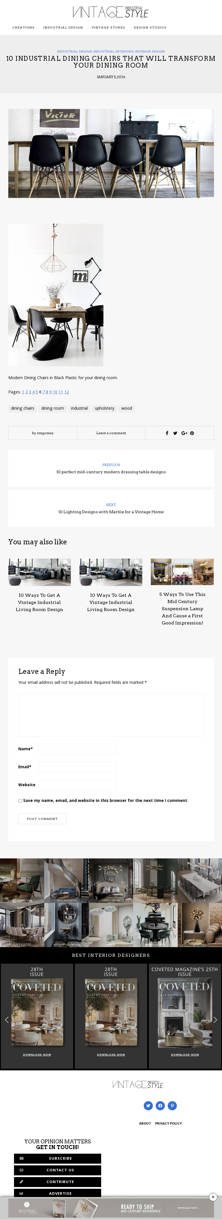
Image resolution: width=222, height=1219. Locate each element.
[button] (215, 1020)
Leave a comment (111, 433)
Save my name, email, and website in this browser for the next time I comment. (105, 801)
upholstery (104, 408)
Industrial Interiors (113, 51)
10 (55, 392)
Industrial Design (63, 27)
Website (26, 785)
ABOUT (145, 1124)
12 (66, 392)
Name (25, 749)
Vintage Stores (108, 27)
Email (24, 767)
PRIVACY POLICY (168, 1124)
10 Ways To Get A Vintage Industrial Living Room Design (39, 602)
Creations (24, 27)
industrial (79, 408)
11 (61, 392)
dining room (52, 408)
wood (126, 408)
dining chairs (22, 408)
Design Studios (150, 27)
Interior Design (150, 51)
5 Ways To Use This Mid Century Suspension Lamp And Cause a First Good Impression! (182, 609)
